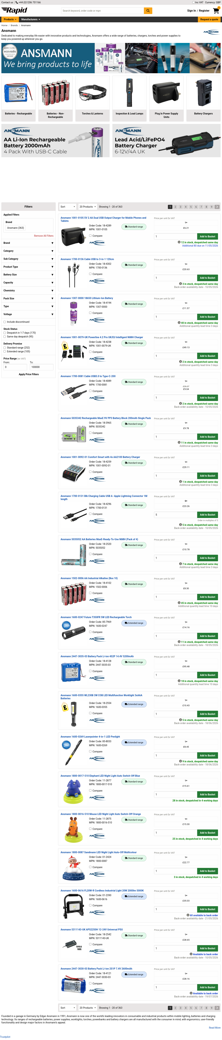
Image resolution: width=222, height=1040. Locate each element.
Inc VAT (197, 2)
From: (8, 362)
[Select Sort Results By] (67, 206)
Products (9, 19)
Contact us (7, 2)
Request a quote (209, 19)
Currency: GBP (213, 2)
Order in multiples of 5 (208, 520)
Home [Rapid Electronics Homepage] (4, 25)
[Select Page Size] (87, 206)
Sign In (191, 10)
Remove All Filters (44, 236)
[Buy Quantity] (175, 236)
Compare (96, 235)
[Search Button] (148, 10)
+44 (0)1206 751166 (28, 2)
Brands (14, 25)
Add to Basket (207, 236)
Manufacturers (29, 19)
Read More (215, 1027)
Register (204, 10)
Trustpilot (5, 1036)
